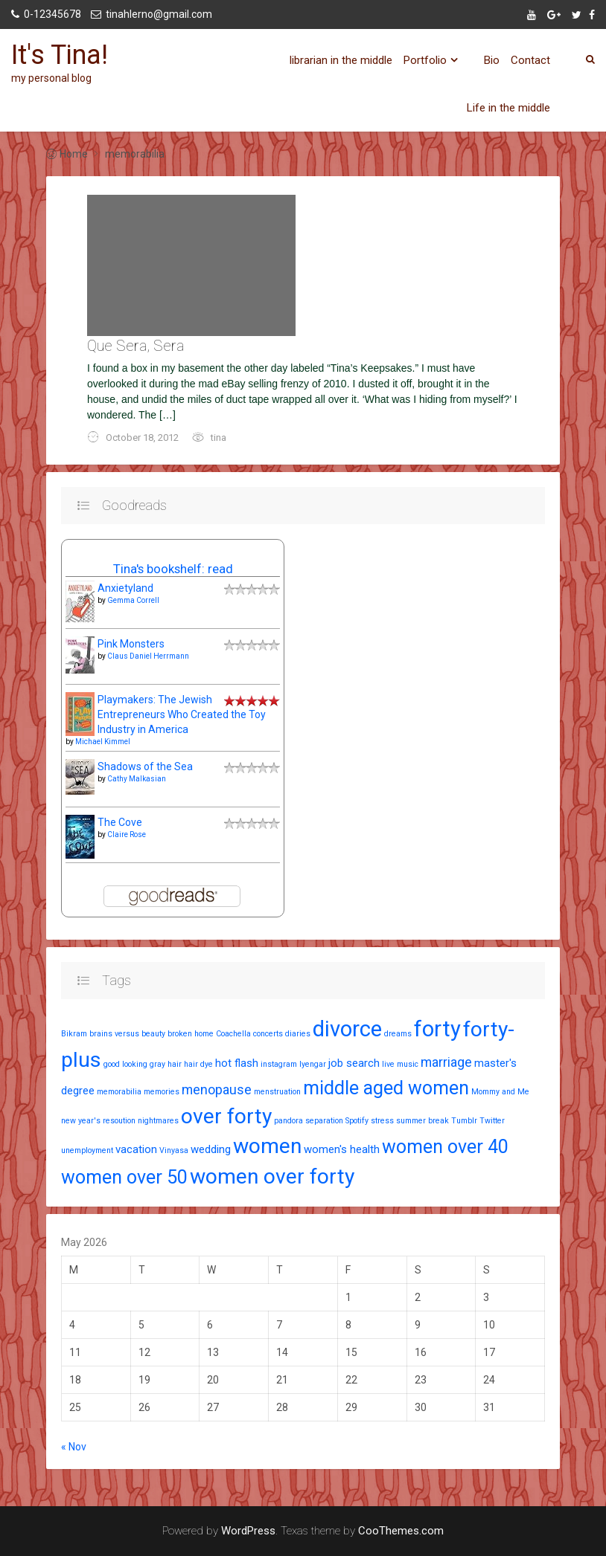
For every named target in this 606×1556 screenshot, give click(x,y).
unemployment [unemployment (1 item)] (87, 1150)
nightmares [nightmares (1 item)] (158, 1121)
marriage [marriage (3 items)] (446, 1062)
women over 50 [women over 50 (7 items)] (124, 1177)
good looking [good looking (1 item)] (125, 1064)
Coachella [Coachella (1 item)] (233, 1034)
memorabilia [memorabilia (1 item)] (119, 1092)
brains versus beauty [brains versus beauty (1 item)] (127, 1034)
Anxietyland (125, 588)
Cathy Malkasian (136, 779)
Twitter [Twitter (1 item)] (492, 1121)
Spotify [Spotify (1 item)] (357, 1121)
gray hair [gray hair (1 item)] (166, 1064)
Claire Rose (126, 834)
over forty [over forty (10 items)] (226, 1116)
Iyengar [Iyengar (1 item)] (312, 1064)
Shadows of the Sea (145, 766)
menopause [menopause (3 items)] (217, 1089)
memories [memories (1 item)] (161, 1092)
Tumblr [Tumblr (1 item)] (464, 1121)
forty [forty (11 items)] (437, 1029)
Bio (492, 60)
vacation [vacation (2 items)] (136, 1149)
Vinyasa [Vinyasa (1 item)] (173, 1150)
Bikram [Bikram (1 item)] (74, 1034)
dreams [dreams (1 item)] (398, 1034)
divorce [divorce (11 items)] (347, 1029)
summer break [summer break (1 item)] (422, 1121)
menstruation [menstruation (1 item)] (277, 1092)
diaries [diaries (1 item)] (297, 1034)
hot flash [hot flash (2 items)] (236, 1063)
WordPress (248, 1531)
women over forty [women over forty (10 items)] (272, 1176)
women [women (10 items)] (267, 1146)
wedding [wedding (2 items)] (211, 1149)
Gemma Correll (133, 600)
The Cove (120, 822)
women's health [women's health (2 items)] (342, 1149)
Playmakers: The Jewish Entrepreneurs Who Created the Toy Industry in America (182, 714)
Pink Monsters (131, 644)
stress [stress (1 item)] (382, 1121)
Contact (530, 60)
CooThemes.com (401, 1531)
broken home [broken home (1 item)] (191, 1034)
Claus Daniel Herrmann (148, 656)
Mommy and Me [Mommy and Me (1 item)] (500, 1092)
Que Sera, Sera (135, 346)
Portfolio (425, 60)
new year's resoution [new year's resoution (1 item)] (98, 1121)
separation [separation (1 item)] (324, 1121)
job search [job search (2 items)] (354, 1063)
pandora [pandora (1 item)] (288, 1121)
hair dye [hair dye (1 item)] (198, 1064)
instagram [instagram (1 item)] (279, 1064)
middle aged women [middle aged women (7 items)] (386, 1088)
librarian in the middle (341, 60)
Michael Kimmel (102, 741)
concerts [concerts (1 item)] (268, 1034)
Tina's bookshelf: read (173, 568)
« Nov (73, 1447)
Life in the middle (508, 107)
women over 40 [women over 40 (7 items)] (445, 1147)
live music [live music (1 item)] (400, 1064)
